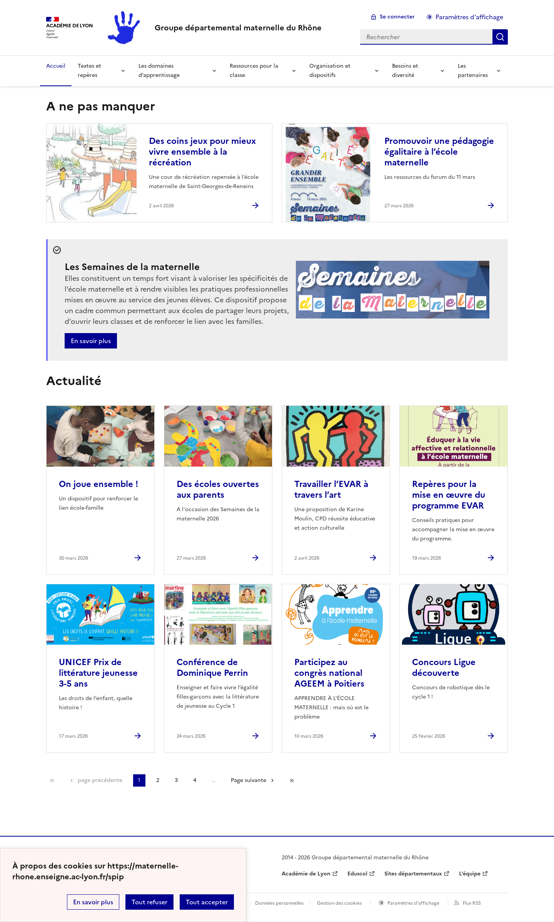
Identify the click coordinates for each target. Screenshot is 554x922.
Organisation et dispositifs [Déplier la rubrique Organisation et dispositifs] (329, 70)
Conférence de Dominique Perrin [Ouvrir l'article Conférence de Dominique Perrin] (212, 667)
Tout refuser (149, 902)
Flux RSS (472, 903)
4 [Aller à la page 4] (194, 780)
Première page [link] (52, 780)
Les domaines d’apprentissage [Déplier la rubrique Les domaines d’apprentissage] (159, 70)
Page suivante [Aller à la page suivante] (248, 780)
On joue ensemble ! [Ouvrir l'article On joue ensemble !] (98, 484)
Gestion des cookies (339, 903)
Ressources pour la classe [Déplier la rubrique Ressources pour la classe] (254, 70)
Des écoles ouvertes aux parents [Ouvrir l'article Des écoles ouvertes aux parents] (218, 489)
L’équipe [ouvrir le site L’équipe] (470, 874)
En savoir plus (93, 902)
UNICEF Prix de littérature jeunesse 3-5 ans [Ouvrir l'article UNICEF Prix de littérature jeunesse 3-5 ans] (98, 673)
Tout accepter (207, 902)
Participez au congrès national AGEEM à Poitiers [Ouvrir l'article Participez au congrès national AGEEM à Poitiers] (329, 673)
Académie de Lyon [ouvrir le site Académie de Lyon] (306, 874)
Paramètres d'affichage (413, 903)
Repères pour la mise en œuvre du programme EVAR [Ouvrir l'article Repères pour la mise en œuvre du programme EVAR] (448, 495)
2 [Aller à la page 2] (157, 780)
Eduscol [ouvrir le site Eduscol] (357, 874)
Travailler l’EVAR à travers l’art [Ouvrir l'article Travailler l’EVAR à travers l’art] (331, 489)
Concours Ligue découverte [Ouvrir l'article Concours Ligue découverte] (444, 667)
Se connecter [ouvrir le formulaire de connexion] (397, 17)
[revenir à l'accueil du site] (238, 27)
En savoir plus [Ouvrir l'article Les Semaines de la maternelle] (91, 340)
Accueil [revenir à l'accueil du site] (55, 66)
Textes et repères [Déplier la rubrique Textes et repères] (89, 70)
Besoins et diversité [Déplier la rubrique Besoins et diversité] (405, 70)
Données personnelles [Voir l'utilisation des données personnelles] (279, 903)
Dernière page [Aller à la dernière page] (291, 780)
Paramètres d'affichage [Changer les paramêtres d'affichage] (469, 17)
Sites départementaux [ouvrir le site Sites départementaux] (413, 874)
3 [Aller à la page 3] (176, 780)
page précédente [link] (100, 780)
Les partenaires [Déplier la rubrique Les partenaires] (473, 70)
